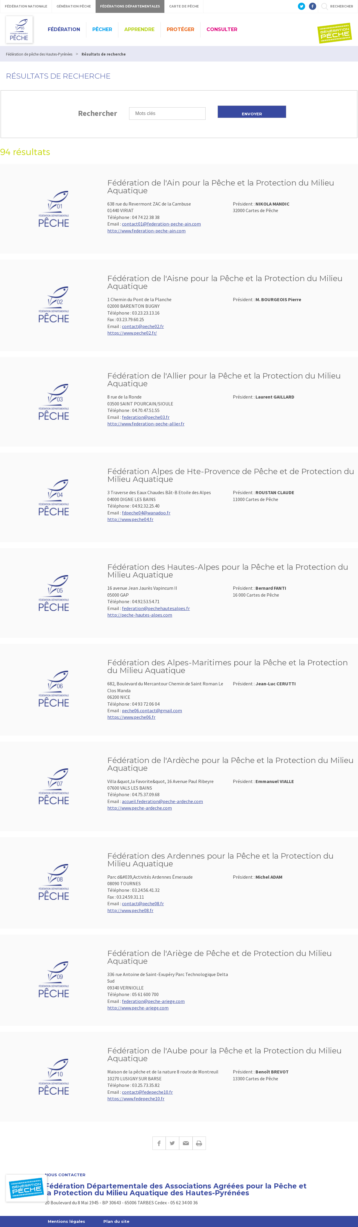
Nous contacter (65, 1175)
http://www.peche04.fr (130, 519)
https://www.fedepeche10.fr (135, 1099)
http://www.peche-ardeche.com (139, 808)
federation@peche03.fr (145, 417)
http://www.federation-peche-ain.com (146, 231)
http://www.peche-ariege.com (138, 1008)
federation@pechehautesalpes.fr (156, 608)
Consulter (221, 29)
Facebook (159, 1143)
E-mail (185, 1143)
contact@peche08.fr (143, 903)
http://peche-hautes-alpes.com (139, 615)
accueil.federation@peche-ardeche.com (162, 801)
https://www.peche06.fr (131, 717)
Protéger (180, 29)
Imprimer (199, 1143)
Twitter (172, 1143)
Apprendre (139, 29)
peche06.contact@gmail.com (152, 710)
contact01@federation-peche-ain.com (161, 224)
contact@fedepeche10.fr (147, 1092)
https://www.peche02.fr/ (132, 333)
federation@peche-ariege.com (153, 1001)
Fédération (64, 29)
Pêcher (102, 29)
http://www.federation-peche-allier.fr (145, 424)
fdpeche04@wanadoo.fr (146, 513)
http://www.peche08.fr (130, 910)
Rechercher (97, 113)
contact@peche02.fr (143, 326)
